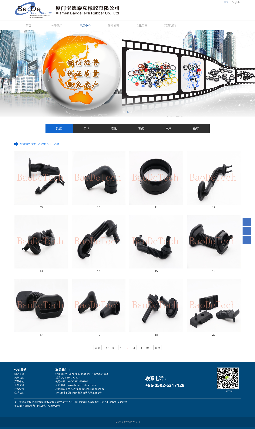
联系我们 (170, 25)
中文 (226, 2)
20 (213, 334)
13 (41, 271)
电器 (169, 129)
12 (213, 207)
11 (156, 207)
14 (98, 271)
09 (41, 207)
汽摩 (59, 129)
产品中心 (85, 25)
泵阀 (141, 129)
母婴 (196, 129)
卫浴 (86, 129)
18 (156, 334)
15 (156, 271)
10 (98, 207)
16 (213, 271)
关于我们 (56, 25)
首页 (28, 25)
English (236, 2)
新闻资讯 (113, 25)
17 (41, 334)
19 (98, 334)
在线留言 (141, 25)
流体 (114, 129)
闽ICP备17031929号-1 (127, 422)
